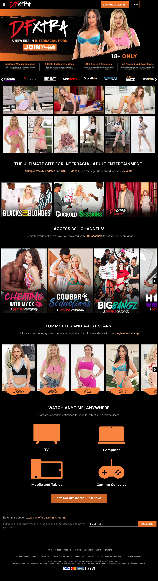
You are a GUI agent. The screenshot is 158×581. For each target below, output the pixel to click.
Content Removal (138, 563)
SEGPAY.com (100, 563)
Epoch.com (26, 563)
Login (135, 4)
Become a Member (115, 4)
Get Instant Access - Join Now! (79, 498)
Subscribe (147, 523)
